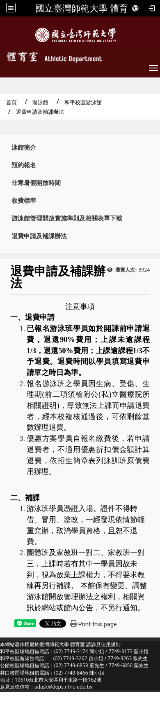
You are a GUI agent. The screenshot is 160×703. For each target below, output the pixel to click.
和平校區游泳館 (83, 102)
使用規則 (111, 644)
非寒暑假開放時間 (36, 183)
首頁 (11, 102)
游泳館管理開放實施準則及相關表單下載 (66, 218)
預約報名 (23, 165)
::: (2, 145)
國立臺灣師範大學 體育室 (86, 8)
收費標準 (23, 200)
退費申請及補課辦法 (39, 236)
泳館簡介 (23, 147)
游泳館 (40, 102)
